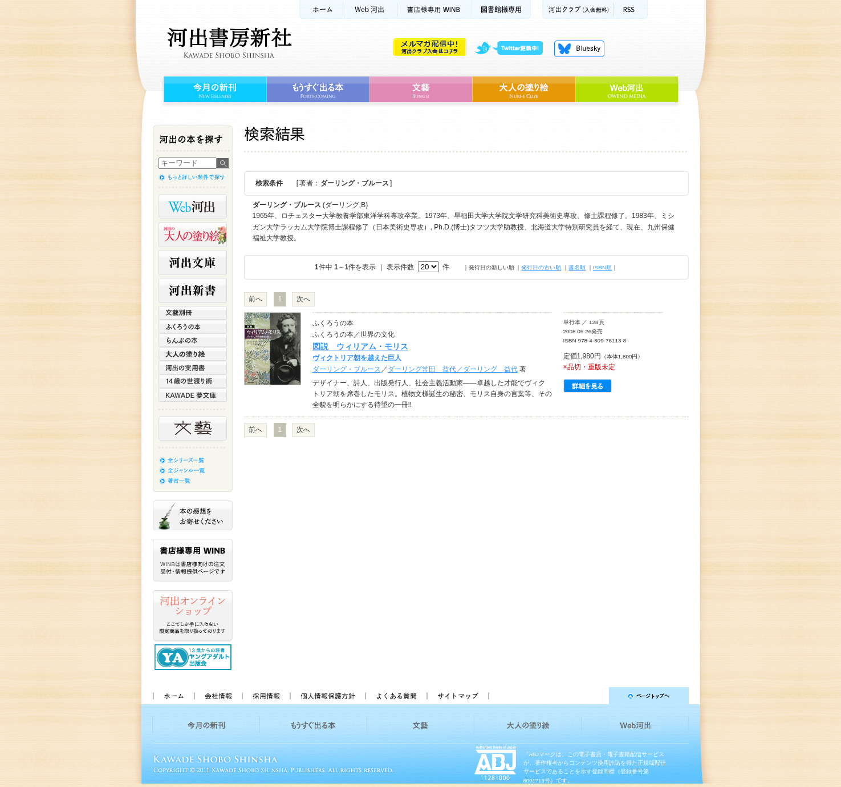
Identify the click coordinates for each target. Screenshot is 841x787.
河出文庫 (193, 262)
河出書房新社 (228, 43)
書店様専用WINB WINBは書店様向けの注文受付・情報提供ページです (193, 560)
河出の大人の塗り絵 (193, 234)
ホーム (321, 9)
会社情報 (218, 695)
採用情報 (266, 695)
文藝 (420, 89)
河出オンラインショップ (193, 615)
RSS (631, 9)
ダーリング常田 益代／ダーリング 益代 (453, 369)
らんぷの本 (193, 340)
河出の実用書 (193, 367)
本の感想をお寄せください (193, 515)
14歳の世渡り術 (193, 381)
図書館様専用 (501, 9)
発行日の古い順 (541, 267)
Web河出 (370, 9)
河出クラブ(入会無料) (578, 9)
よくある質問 (395, 695)
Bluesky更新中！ (579, 48)
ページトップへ (594, 695)
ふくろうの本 (193, 326)
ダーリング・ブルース (346, 369)
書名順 (577, 267)
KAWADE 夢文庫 (193, 395)
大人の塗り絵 (523, 89)
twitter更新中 (512, 48)
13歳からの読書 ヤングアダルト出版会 (194, 657)
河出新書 (193, 290)
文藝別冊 (193, 313)
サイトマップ (457, 695)
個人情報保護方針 (327, 695)
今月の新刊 (213, 89)
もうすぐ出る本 (317, 89)
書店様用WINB (434, 9)
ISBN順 (602, 267)
